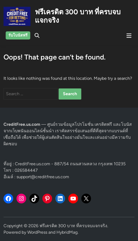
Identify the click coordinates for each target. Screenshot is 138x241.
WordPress (37, 232)
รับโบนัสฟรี (18, 35)
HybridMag (67, 232)
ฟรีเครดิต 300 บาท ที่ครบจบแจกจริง (78, 16)
